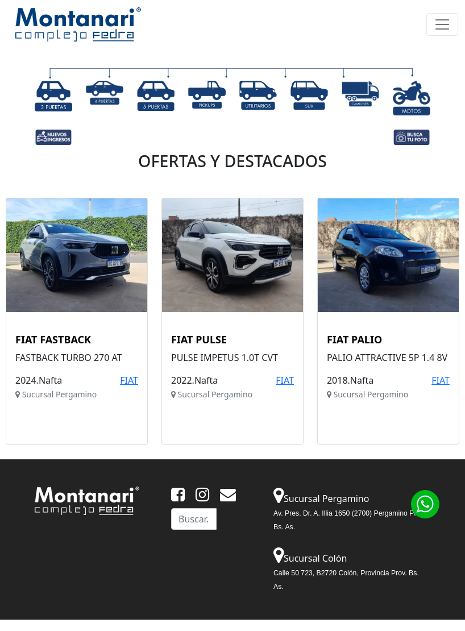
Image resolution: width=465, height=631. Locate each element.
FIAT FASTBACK (53, 340)
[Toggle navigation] (442, 24)
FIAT (129, 380)
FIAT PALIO (354, 340)
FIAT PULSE (199, 340)
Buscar (237, 519)
